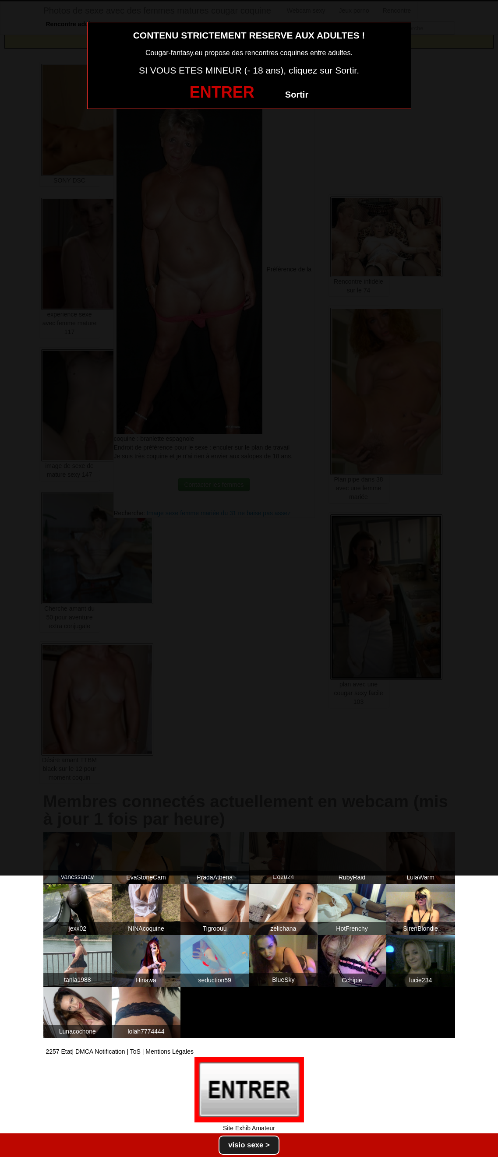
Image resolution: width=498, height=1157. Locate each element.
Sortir (296, 94)
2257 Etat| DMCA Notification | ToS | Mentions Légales (120, 1051)
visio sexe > (249, 1145)
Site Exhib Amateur (249, 1128)
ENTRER (222, 92)
